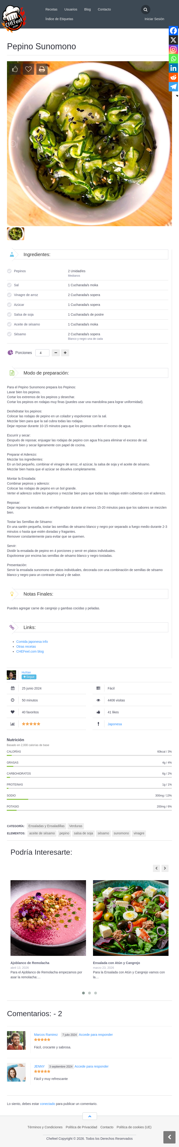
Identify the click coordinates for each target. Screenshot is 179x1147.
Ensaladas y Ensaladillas (46, 826)
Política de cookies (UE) (134, 1127)
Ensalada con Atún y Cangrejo (116, 963)
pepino (64, 833)
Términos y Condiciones (45, 1127)
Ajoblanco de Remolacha (29, 963)
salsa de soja (83, 833)
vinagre (139, 833)
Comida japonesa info (32, 641)
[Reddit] (173, 77)
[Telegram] (173, 86)
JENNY (39, 1066)
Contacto (104, 9)
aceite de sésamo (42, 833)
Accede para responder (96, 1034)
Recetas (51, 9)
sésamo (103, 833)
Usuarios (70, 9)
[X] (173, 40)
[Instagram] (173, 49)
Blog (87, 9)
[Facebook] (173, 30)
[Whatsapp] (173, 58)
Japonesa (115, 724)
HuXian (26, 672)
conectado (47, 1104)
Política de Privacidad (81, 1127)
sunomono (121, 833)
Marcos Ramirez (46, 1034)
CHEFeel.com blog (30, 651)
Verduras (75, 826)
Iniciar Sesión (154, 19)
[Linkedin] (173, 68)
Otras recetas (26, 646)
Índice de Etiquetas (59, 19)
